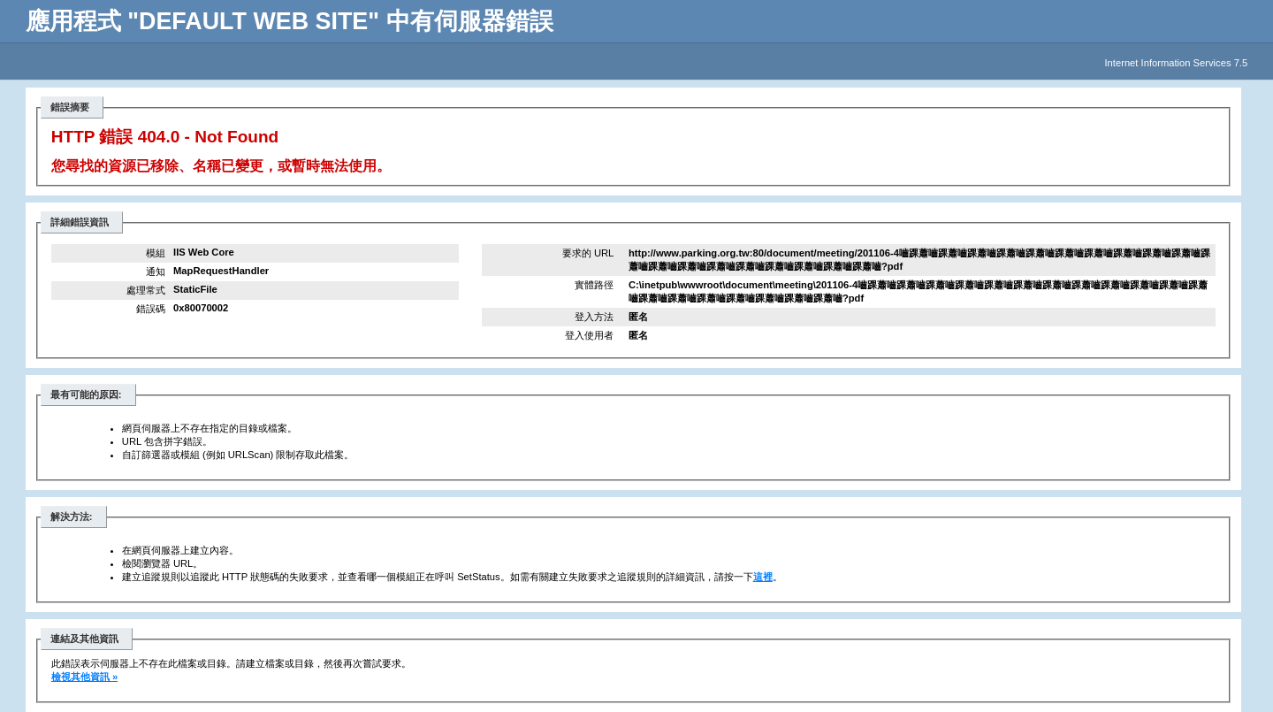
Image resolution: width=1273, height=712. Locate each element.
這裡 (763, 576)
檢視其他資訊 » (84, 676)
